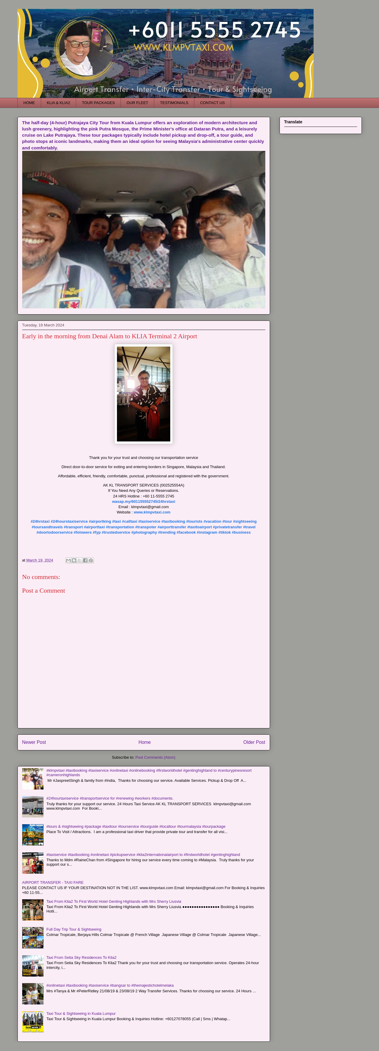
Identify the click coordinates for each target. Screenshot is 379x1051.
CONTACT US (212, 103)
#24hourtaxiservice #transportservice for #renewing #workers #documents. (110, 798)
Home (145, 742)
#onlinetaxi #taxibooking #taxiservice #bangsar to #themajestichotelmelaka (110, 985)
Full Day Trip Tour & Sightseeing (73, 929)
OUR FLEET (137, 103)
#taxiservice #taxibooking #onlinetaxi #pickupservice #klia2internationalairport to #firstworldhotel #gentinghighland (143, 854)
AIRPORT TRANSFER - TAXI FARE (53, 882)
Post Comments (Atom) (155, 757)
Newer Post (34, 742)
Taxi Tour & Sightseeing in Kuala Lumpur (81, 1013)
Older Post (254, 742)
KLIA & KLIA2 (58, 103)
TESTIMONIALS (174, 103)
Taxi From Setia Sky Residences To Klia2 (81, 957)
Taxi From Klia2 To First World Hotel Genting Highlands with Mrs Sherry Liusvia (113, 901)
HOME (29, 103)
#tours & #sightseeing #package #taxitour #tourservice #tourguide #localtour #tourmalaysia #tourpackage (136, 826)
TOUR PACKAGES (98, 103)
